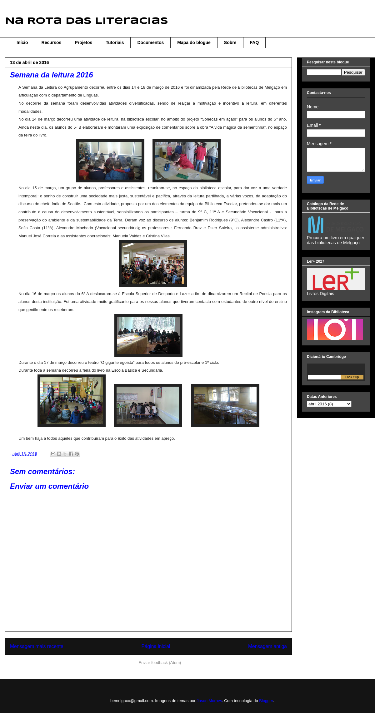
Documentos (150, 42)
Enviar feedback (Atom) (160, 662)
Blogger (266, 700)
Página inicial (155, 646)
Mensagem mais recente (36, 646)
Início (22, 42)
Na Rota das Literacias (86, 21)
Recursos (52, 42)
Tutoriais (115, 42)
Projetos (83, 42)
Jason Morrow (209, 700)
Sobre (230, 42)
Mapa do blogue (194, 42)
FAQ (254, 42)
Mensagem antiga (267, 646)
